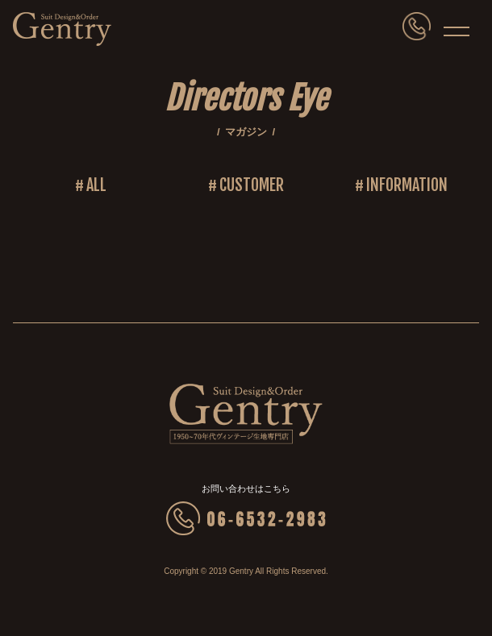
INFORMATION (407, 185)
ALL (96, 185)
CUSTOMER (251, 185)
